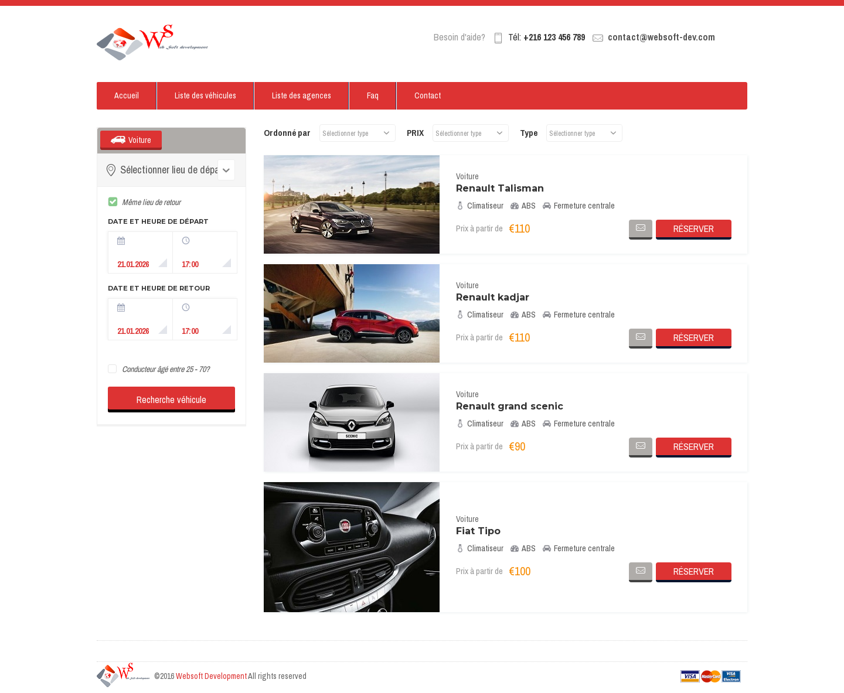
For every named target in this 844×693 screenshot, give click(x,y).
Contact (427, 95)
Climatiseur (479, 205)
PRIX (415, 133)
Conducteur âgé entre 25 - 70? (165, 369)
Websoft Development (211, 676)
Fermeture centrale (579, 205)
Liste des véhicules (205, 95)
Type (528, 133)
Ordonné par (287, 133)
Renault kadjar (492, 297)
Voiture (139, 140)
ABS (523, 205)
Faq (373, 95)
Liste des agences (301, 95)
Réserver (693, 228)
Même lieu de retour (151, 202)
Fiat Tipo (478, 531)
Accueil (126, 95)
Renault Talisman (500, 188)
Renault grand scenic (509, 406)
